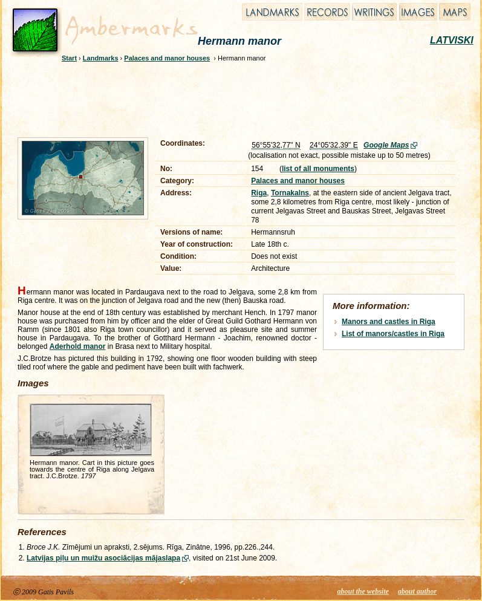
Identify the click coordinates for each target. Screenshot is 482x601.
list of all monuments (318, 168)
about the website (363, 591)
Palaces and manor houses (167, 58)
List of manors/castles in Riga (393, 334)
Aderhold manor (78, 346)
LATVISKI (452, 40)
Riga (259, 193)
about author (417, 591)
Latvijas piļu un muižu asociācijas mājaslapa (103, 558)
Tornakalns (290, 193)
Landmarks (101, 58)
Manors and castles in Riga (388, 321)
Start (69, 58)
